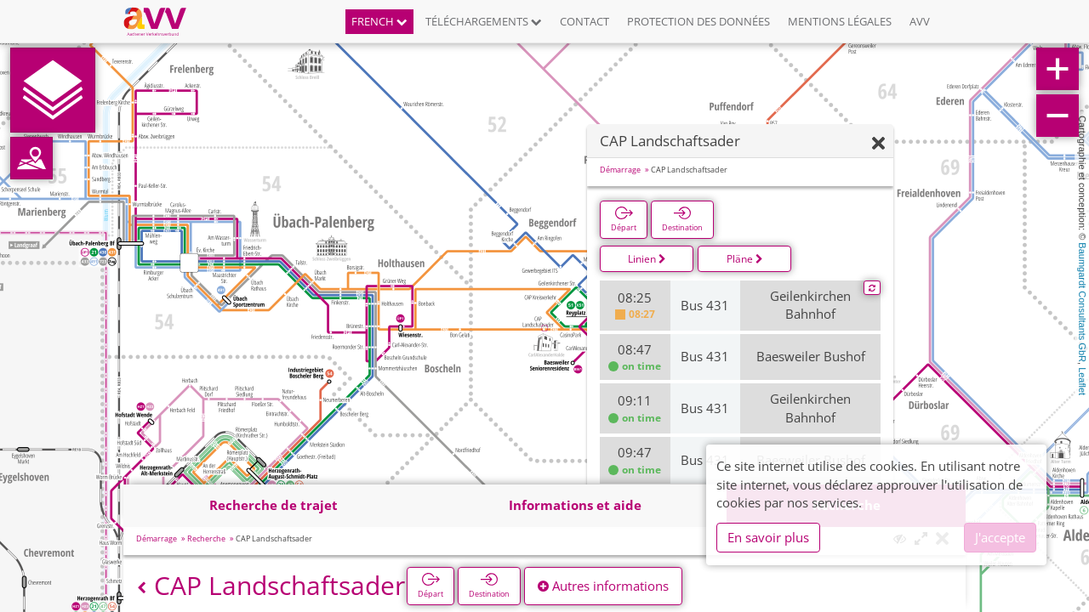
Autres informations (603, 585)
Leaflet (1082, 381)
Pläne (745, 259)
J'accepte (1000, 537)
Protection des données (698, 21)
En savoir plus (768, 537)
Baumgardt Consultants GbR (1082, 302)
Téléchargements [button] (483, 21)
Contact (584, 21)
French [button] (379, 21)
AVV (919, 21)
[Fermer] (878, 144)
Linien (647, 259)
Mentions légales (840, 21)
